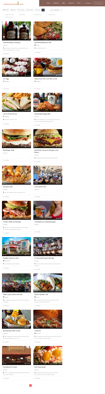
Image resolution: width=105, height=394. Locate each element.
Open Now (21, 10)
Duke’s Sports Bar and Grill (12, 294)
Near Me (5, 10)
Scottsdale (6, 54)
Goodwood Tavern (10, 367)
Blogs (63, 3)
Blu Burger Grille (8, 150)
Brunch (37, 297)
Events (79, 3)
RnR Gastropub (40, 367)
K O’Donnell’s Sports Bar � (44, 258)
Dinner (37, 45)
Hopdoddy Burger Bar (42, 114)
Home (48, 3)
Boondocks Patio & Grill (11, 331)
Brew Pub (38, 333)
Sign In (89, 3)
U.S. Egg (6, 79)
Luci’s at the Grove (10, 114)
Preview (27, 39)
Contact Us (71, 3)
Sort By (37, 10)
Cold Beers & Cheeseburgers (45, 222)
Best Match (29, 10)
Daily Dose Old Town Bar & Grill (45, 79)
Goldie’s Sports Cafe (10, 258)
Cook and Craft (40, 187)
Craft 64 (37, 331)
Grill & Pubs (7, 261)
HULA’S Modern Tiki (41, 294)
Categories (56, 3)
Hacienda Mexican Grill (42, 42)
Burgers (6, 297)
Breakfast (7, 81)
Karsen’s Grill (7, 187)
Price (13, 10)
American (5, 45)
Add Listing (98, 3)
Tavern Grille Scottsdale (12, 222)
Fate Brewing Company (11, 42)
